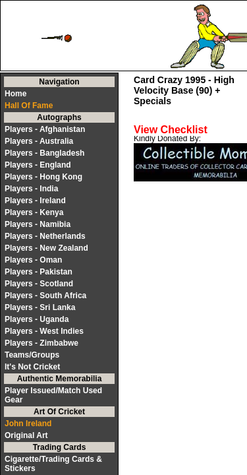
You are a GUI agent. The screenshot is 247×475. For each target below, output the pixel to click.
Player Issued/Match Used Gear (53, 395)
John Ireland (28, 423)
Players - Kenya (34, 212)
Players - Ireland (35, 200)
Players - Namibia (37, 224)
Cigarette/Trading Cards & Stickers (53, 464)
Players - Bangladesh (44, 153)
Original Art (26, 435)
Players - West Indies (44, 331)
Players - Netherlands (45, 236)
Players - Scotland (39, 283)
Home (15, 93)
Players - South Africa (45, 295)
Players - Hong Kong (43, 176)
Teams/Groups (32, 355)
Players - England (38, 165)
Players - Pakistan (38, 271)
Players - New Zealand (46, 248)
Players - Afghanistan (45, 129)
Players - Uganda (37, 319)
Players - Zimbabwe (41, 343)
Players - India (31, 188)
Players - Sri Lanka (40, 307)
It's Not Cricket (32, 366)
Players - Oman (33, 260)
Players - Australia (39, 141)
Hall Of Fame (29, 105)
